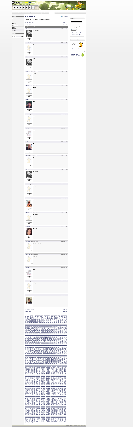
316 (50, 329)
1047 (29, 369)
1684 (62, 412)
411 (30, 335)
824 (58, 356)
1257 (34, 383)
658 (62, 347)
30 (66, 315)
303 (65, 328)
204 (36, 323)
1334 (26, 389)
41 (40, 316)
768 (30, 353)
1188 (62, 378)
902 (46, 360)
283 (26, 328)
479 (40, 338)
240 (65, 325)
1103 (49, 372)
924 (48, 361)
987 (48, 364)
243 (30, 326)
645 (36, 347)
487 (56, 338)
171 (54, 321)
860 (46, 358)
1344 (52, 389)
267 (36, 327)
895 (32, 360)
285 (30, 328)
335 (46, 330)
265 (32, 327)
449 (64, 336)
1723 (39, 415)
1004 (42, 366)
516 (30, 340)
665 (34, 348)
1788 (42, 420)
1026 (57, 367)
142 (38, 320)
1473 (54, 398)
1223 (29, 381)
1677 (44, 412)
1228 (42, 381)
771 (36, 353)
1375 (49, 391)
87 (62, 317)
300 (60, 328)
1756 (42, 418)
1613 (44, 408)
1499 (39, 400)
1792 (52, 420)
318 (54, 329)
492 (65, 338)
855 (36, 358)
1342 (47, 389)
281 (64, 327)
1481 (34, 399)
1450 (36, 397)
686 (34, 349)
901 (44, 360)
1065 (34, 370)
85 (59, 317)
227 (40, 325)
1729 (54, 415)
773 (40, 353)
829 (26, 357)
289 (38, 328)
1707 (39, 414)
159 (30, 321)
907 (56, 360)
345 (65, 330)
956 (28, 363)
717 (54, 350)
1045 (64, 368)
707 (34, 350)
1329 (54, 388)
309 (36, 329)
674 (52, 348)
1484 (42, 399)
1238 (26, 382)
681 (65, 348)
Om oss (78, 425)
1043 (59, 368)
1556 (62, 403)
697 (56, 349)
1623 (29, 409)
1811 (59, 421)
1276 (42, 384)
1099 (39, 372)
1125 (64, 373)
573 (60, 342)
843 (54, 357)
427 (62, 335)
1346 (57, 389)
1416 (31, 394)
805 (62, 355)
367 (26, 332)
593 (58, 343)
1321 (34, 388)
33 (28, 316)
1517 (44, 401)
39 (37, 316)
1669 (64, 411)
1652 (62, 410)
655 (56, 347)
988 (50, 364)
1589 (64, 405)
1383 (29, 392)
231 (48, 325)
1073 (54, 370)
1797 (64, 420)
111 (60, 318)
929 (58, 361)
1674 (36, 412)
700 (62, 349)
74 (44, 317)
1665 (54, 411)
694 (50, 349)
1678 (47, 412)
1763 (59, 418)
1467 (39, 398)
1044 (62, 368)
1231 (49, 381)
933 (65, 361)
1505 (54, 400)
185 (40, 322)
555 (65, 341)
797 (46, 355)
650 (46, 347)
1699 (59, 413)
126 (48, 319)
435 (36, 336)
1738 (36, 417)
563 (40, 342)
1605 (64, 407)
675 (54, 348)
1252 (62, 382)
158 (28, 321)
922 (44, 361)
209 (46, 323)
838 (44, 357)
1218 (57, 380)
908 (58, 360)
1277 (44, 384)
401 (52, 333)
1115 (39, 373)
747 (30, 352)
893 (28, 360)
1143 (29, 376)
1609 (34, 408)
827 (64, 356)
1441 (54, 396)
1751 (29, 418)
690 (42, 349)
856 (38, 358)
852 (30, 358)
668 (40, 348)
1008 (53, 366)
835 (38, 357)
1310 (47, 387)
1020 (42, 367)
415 (38, 335)
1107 (59, 372)
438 (42, 336)
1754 (36, 418)
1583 (49, 405)
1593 (34, 407)
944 (46, 362)
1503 (49, 400)
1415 (29, 394)
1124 (62, 373)
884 (52, 359)
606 (42, 345)
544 (44, 341)
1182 (47, 378)
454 (32, 337)
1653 (64, 410)
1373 (44, 391)
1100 (42, 372)
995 (64, 364)
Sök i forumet (65, 16)
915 (30, 361)
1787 (39, 420)
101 (41, 318)
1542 (26, 403)
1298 (57, 386)
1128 (31, 374)
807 (65, 355)
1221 (64, 380)
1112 (31, 373)
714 (48, 350)
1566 (47, 404)
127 (50, 319)
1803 (39, 421)
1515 (39, 401)
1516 (42, 401)
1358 (47, 390)
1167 (49, 377)
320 (58, 329)
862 (50, 358)
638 (64, 346)
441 (48, 336)
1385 (34, 392)
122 (40, 319)
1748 (62, 417)
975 (65, 363)
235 (56, 325)
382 (56, 332)
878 (40, 359)
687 (36, 349)
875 (34, 359)
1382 (26, 392)
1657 (34, 411)
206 (40, 323)
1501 (44, 400)
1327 (49, 388)
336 (48, 330)
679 (62, 348)
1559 (29, 404)
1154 (57, 376)
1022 (47, 367)
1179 (39, 378)
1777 (54, 419)
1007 (50, 366)
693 (48, 349)
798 (48, 355)
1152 (52, 376)
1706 (36, 414)
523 (44, 340)
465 (54, 337)
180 (30, 322)
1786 (36, 420)
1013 (65, 366)
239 (64, 325)
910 (62, 360)
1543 (29, 403)
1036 (42, 368)
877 (38, 359)
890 (64, 359)
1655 (29, 411)
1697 (54, 413)
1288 (31, 386)
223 (32, 325)
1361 (54, 390)
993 (60, 364)
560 (34, 342)
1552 (52, 403)
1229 (44, 381)
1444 (62, 396)
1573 (64, 404)
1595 (39, 407)
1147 (39, 376)
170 (52, 321)
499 (38, 339)
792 (36, 355)
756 (48, 352)
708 (36, 350)
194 (58, 322)
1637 (64, 409)
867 (60, 358)
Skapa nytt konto (75, 48)
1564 (42, 404)
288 (36, 328)
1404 (42, 393)
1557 (64, 403)
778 (50, 353)
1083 (39, 371)
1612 (42, 408)
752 (40, 352)
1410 (57, 393)
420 (48, 335)
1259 (39, 383)
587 (46, 343)
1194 (36, 379)
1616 (52, 408)
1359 (49, 390)
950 (58, 362)
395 (40, 333)
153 (60, 320)
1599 (49, 407)
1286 (26, 386)
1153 (54, 376)
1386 (36, 392)
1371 (39, 391)
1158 (26, 377)
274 (50, 327)
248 (40, 326)
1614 (47, 408)
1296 (52, 386)
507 (54, 339)
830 (28, 357)
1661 (44, 411)
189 (48, 322)
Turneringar (46, 19)
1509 (64, 400)
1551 (49, 403)
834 (36, 357)
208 (44, 323)
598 (26, 345)
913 (26, 361)
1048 (31, 369)
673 (50, 348)
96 (33, 318)
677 (58, 348)
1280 (52, 384)
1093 (64, 371)
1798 (26, 421)
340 (56, 330)
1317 (64, 387)
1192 (31, 379)
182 (34, 322)
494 (28, 339)
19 (51, 315)
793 (38, 355)
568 (50, 342)
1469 (44, 398)
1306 (36, 387)
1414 (26, 394)
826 (62, 356)
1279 (49, 384)
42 (41, 316)
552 (60, 341)
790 (32, 355)
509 (58, 339)
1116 (42, 373)
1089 (54, 371)
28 (64, 315)
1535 (49, 402)
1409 (54, 393)
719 (58, 350)
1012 (63, 366)
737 (52, 351)
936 (30, 362)
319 (56, 329)
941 (40, 362)
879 (42, 359)
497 (34, 339)
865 (56, 358)
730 (38, 351)
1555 (59, 403)
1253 (64, 382)
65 (31, 317)
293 (46, 328)
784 (62, 353)
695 (52, 349)
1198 (47, 379)
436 (38, 336)
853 (32, 358)
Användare (73, 20)
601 (32, 345)
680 (64, 348)
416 (40, 335)
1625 (34, 409)
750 (36, 352)
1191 (29, 379)
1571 (59, 404)
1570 (57, 404)
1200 (52, 379)
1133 (44, 374)
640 (26, 347)
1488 (52, 399)
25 (59, 315)
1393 (54, 392)
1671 (29, 412)
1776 (52, 419)
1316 (62, 387)
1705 (34, 414)
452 (28, 337)
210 (48, 323)
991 (56, 364)
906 (54, 360)
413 (34, 335)
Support (31, 19)
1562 (36, 404)
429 (65, 335)
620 (28, 346)
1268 (62, 383)
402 (54, 333)
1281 (54, 384)
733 (44, 351)
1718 (26, 415)
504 (48, 339)
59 (65, 316)
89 (65, 317)
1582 (47, 405)
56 (61, 316)
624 (36, 346)
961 (38, 363)
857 (40, 358)
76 (47, 317)
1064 (31, 370)
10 (38, 315)
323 (64, 329)
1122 (57, 373)
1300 (62, 386)
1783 (29, 420)
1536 (52, 402)
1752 (31, 418)
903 (48, 360)
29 (65, 315)
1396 (62, 392)
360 (54, 331)
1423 (49, 394)
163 (38, 321)
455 (34, 337)
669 (42, 348)
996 (65, 364)
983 (40, 364)
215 (58, 323)
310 (38, 329)
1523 (59, 401)
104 (47, 318)
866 (58, 358)
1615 (49, 408)
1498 (36, 400)
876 (36, 359)
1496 (31, 400)
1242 (36, 382)
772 (38, 353)
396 (42, 333)
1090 (57, 371)
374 (40, 332)
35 (31, 316)
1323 (39, 388)
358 (50, 331)
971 (58, 363)
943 (44, 362)
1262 (47, 383)
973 (62, 363)
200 (28, 323)
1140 (62, 374)
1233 (54, 381)
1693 (44, 413)
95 (31, 318)
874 (32, 359)
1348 (62, 389)
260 (64, 326)
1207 (29, 380)
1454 (47, 397)
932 (64, 361)
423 (54, 335)
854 (34, 358)
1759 (49, 418)
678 (60, 348)
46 (47, 316)
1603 (59, 407)
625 (38, 346)
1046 (26, 369)
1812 (62, 421)
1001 (35, 366)
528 (54, 340)
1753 (34, 418)
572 (58, 342)
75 (45, 317)
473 (28, 338)
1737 (34, 417)
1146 (36, 376)
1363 (59, 390)
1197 (44, 379)
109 (57, 318)
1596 (42, 407)
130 (56, 319)
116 (28, 319)
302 (64, 328)
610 (50, 345)
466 (56, 337)
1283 (59, 384)
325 (26, 330)
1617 (54, 408)
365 (64, 331)
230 (46, 325)
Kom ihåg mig (74, 27)
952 (62, 362)
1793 (54, 420)
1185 (54, 378)
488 (58, 338)
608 (46, 345)
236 (58, 325)
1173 (64, 377)
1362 (57, 390)
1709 (44, 414)
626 (40, 346)
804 (60, 355)
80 (52, 317)
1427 (59, 394)
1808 (52, 421)
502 (44, 339)
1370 (36, 391)
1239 (29, 382)
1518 (47, 401)
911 (64, 360)
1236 (62, 381)
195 (60, 322)
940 (38, 362)
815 (40, 356)
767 (28, 353)
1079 (29, 371)
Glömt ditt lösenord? (76, 32)
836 (40, 357)
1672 (31, 412)
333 (42, 330)
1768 (31, 419)
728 (34, 351)
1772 (42, 419)
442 (50, 336)
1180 (42, 378)
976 (26, 364)
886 (56, 359)
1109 (64, 372)
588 (48, 343)
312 (42, 329)
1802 (36, 421)
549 (54, 341)
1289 (34, 386)
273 (48, 327)
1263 (49, 383)
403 (56, 333)
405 (60, 333)
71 (40, 317)
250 (44, 326)
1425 (54, 394)
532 (62, 340)
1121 (54, 373)
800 (52, 355)
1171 (59, 377)
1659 (39, 411)
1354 (36, 390)
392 (34, 333)
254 (52, 326)
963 (42, 363)
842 (52, 357)
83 (57, 317)
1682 (57, 412)
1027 (59, 367)
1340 (42, 389)
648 (42, 347)
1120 (52, 373)
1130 (36, 374)
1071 (49, 370)
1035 (39, 368)
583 (38, 343)
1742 (47, 417)
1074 (57, 370)
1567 (49, 404)
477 (36, 338)
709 (38, 350)
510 (60, 339)
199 (26, 323)
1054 (47, 369)
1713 (54, 414)
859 (44, 358)
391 (32, 333)
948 (54, 362)
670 (44, 348)
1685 (64, 412)
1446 (26, 397)
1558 (26, 404)
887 (58, 359)
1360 (52, 390)
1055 (49, 369)
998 (28, 366)
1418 (36, 394)
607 (44, 345)
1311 (49, 387)
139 (32, 320)
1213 (44, 380)
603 (36, 345)
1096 (31, 372)
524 (46, 340)
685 (32, 349)
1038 (47, 368)
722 (64, 350)
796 (44, 355)
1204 (62, 379)
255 (54, 326)
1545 (34, 403)
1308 (42, 387)
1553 (54, 403)
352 (38, 331)
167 (46, 321)
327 (30, 330)
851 (28, 358)
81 (54, 317)
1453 (44, 397)
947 (52, 362)
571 (56, 342)
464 (52, 337)
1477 (64, 398)
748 (32, 352)
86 (61, 317)
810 (30, 356)
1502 (47, 400)
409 (26, 335)
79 (51, 317)
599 (28, 345)
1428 (62, 394)
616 (62, 345)
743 (64, 351)
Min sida (58, 12)
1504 (52, 400)
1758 (47, 418)
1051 (39, 369)
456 (36, 337)
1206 (26, 380)
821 (52, 356)
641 (28, 347)
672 (48, 348)
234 (54, 325)
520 (38, 340)
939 (36, 362)
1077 (64, 370)
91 (25, 318)
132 (60, 319)
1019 (39, 367)
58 (64, 316)
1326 (47, 388)
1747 (59, 417)
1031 (29, 368)
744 (65, 351)
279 (60, 327)
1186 (57, 378)
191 (52, 322)
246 (36, 326)
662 (28, 348)
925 (50, 361)
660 (65, 347)
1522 (57, 401)
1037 (44, 368)
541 (38, 341)
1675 (39, 412)
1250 (57, 382)
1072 (52, 370)
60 (66, 316)
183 (36, 322)
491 (64, 338)
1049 (34, 369)
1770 (36, 419)
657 (60, 347)
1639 (29, 410)
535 (26, 341)
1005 (45, 366)
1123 (59, 373)
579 (30, 343)
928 (56, 361)
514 (26, 340)
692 (46, 349)
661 (26, 348)
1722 (36, 415)
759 (54, 352)
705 (30, 350)
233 (52, 325)
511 (62, 339)
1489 (54, 399)
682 (26, 349)
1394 (57, 392)
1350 (26, 390)
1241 (34, 382)
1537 (54, 402)
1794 (57, 420)
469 (62, 337)
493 (26, 339)
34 (30, 316)
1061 (64, 369)
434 (34, 336)
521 (40, 340)
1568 (52, 404)
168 (48, 321)
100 (39, 318)
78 (49, 317)
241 (26, 326)
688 (38, 349)
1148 (42, 376)
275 (52, 327)
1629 (44, 409)
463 (50, 337)
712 (44, 350)
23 (56, 315)
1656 (31, 411)
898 (38, 360)
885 (54, 359)
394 (38, 333)
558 (30, 342)
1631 (49, 409)
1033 (34, 368)
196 (62, 322)
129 (54, 319)
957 (30, 363)
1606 (26, 408)
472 (26, 338)
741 (60, 351)
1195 (39, 379)
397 (44, 333)
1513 (34, 401)
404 (58, 333)
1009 (55, 366)
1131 (39, 374)
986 (46, 364)
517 (32, 340)
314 (46, 329)
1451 (39, 397)
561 (36, 342)
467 (58, 337)
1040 (52, 368)
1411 (59, 393)
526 (50, 340)
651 (48, 347)
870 (65, 358)
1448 (31, 397)
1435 (39, 396)
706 (32, 350)
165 (42, 321)
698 (58, 349)
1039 (49, 368)
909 (60, 360)
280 (62, 327)
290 (40, 328)
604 (38, 345)
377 (46, 332)
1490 (57, 399)
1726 (47, 415)
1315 (59, 387)
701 (64, 349)
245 (34, 326)
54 (58, 316)
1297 (54, 386)
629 (46, 346)
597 (65, 343)
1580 (42, 405)
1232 (52, 381)
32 (27, 316)
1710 (47, 414)
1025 (54, 367)
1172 (62, 377)
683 (28, 349)
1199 (49, 379)
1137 (54, 374)
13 (42, 315)
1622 (26, 409)
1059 (59, 369)
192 (54, 322)
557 (28, 342)
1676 (42, 412)
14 (44, 315)
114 (66, 318)
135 (65, 319)
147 (48, 320)
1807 (49, 421)
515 (28, 340)
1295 (49, 386)
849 (65, 357)
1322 (36, 388)
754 (44, 352)
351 (36, 331)
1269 (64, 383)
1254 (26, 383)
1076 (62, 370)
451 (26, 337)
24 (58, 315)
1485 (44, 399)
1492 (62, 399)
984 (42, 364)
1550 (47, 403)
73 (42, 317)
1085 (44, 371)
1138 (57, 374)
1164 (42, 377)
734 (46, 351)
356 (46, 331)
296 (52, 328)
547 (50, 341)
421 (50, 335)
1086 (47, 371)
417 (42, 335)
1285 (64, 384)
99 (37, 318)
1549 (44, 403)
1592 (31, 407)
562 (38, 342)
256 (56, 326)
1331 (59, 388)
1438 (47, 396)
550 (56, 341)
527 (52, 340)
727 (32, 351)
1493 (64, 399)
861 (48, 358)
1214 (47, 380)
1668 (62, 411)
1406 (47, 393)
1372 (42, 391)
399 (48, 333)
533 (64, 340)
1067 (39, 370)
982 (38, 364)
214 (56, 323)
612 (54, 345)
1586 (57, 405)
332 (40, 330)
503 (46, 339)
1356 (42, 390)
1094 (26, 372)
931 (62, 361)
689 (40, 349)
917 (34, 361)
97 (34, 318)
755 (46, 352)
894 (30, 360)
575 (64, 342)
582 (36, 343)
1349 (64, 389)
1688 (31, 413)
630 (48, 346)
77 (48, 317)
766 (26, 353)
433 (32, 336)
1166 (47, 377)
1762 (57, 418)
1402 (36, 393)
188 (46, 322)
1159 (29, 377)
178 (26, 322)
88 (64, 317)
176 (64, 321)
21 (54, 315)
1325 (44, 388)
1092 (62, 371)
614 (58, 345)
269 (40, 327)
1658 (36, 411)
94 (30, 318)
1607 (29, 408)
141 (36, 320)
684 (30, 349)
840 (48, 357)
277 (56, 327)
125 (46, 319)
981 (36, 364)
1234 (57, 381)
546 (48, 341)
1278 (47, 384)
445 (56, 336)
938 (34, 362)
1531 (39, 402)
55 (59, 316)
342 (60, 330)
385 (62, 332)
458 (40, 337)
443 (52, 336)
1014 (26, 367)
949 (56, 362)
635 (58, 346)
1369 (34, 391)
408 (65, 333)
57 (62, 316)
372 (36, 332)
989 (52, 364)
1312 (52, 387)
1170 (57, 377)
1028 (62, 367)
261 (65, 326)
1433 (34, 396)
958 (32, 363)
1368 (31, 391)
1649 (54, 410)
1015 (29, 367)
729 (36, 351)
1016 (31, 367)
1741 (44, 417)
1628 (42, 409)
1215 (49, 380)
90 (66, 317)
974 (64, 363)
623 (34, 346)
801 (54, 355)
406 (62, 333)
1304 (31, 387)
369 (30, 332)
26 (61, 315)
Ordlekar (36, 19)
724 (26, 351)
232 (50, 325)
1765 (64, 418)
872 (28, 359)
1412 (62, 393)
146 (46, 320)
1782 (26, 420)
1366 (26, 391)
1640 (31, 410)
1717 (64, 414)
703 (26, 350)
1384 (31, 392)
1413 (64, 393)
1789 (44, 420)
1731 (59, 415)
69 (37, 317)
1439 (49, 396)
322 (62, 329)
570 (54, 342)
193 (56, 322)
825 (60, 356)
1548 (42, 403)
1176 (31, 378)
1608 (31, 408)
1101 (44, 372)
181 (32, 322)
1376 (52, 391)
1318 (26, 388)
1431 (29, 396)
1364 (62, 390)
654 (54, 347)
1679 (49, 412)
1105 (54, 372)
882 (48, 359)
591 (54, 343)
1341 (44, 389)
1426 (57, 394)
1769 (34, 419)
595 (62, 343)
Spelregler (20, 12)
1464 (31, 398)
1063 (29, 370)
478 (38, 338)
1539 (59, 402)
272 (46, 327)
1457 (54, 397)
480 (42, 338)
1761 (54, 418)
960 (36, 363)
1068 (42, 370)
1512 (31, 401)
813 (36, 356)
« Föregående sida (29, 22)
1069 (44, 370)
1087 (49, 371)
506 (52, 339)
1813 (64, 421)
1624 (31, 409)
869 (64, 358)
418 (44, 335)
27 (62, 315)
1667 (59, 411)
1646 (47, 410)
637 (62, 346)
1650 (57, 410)
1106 (57, 372)
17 (48, 315)
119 (34, 319)
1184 (52, 378)
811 (32, 356)
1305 (34, 387)
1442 (57, 396)
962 (40, 363)
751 (38, 352)
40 (38, 316)
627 (42, 346)
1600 (52, 407)
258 (60, 326)
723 (65, 350)
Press (75, 425)
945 (48, 362)
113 (64, 318)
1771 (39, 419)
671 (46, 348)
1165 (44, 377)
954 (65, 362)
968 (52, 363)
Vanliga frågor (28, 12)
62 (27, 317)
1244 (42, 382)
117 (30, 319)
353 (40, 331)
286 (32, 328)
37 (34, 316)
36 (33, 316)
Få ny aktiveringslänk (76, 34)
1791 (49, 420)
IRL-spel (41, 19)
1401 (34, 393)
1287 (29, 386)
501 (42, 339)
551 (58, 341)
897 (36, 360)
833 (34, 357)
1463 (29, 398)
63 (28, 317)
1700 (62, 413)
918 (36, 361)
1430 (26, 396)
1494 (26, 400)
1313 (54, 387)
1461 (64, 397)
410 (28, 335)
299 (58, 328)
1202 (57, 379)
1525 (64, 401)
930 (60, 361)
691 (44, 349)
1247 (49, 382)
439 (44, 336)
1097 (34, 372)
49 (51, 316)
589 (50, 343)
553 (62, 341)
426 (60, 335)
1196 (42, 379)
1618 (57, 408)
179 (28, 322)
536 (28, 341)
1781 (64, 419)
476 (34, 338)
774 (42, 353)
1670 (26, 412)
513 (65, 339)
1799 (29, 421)
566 (46, 342)
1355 (39, 390)
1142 (26, 376)
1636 (62, 409)
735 (48, 351)
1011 (60, 366)
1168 (52, 377)
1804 (42, 421)
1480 (31, 399)
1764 (62, 418)
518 (34, 340)
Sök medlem (38, 12)
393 (36, 333)
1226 (36, 381)
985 (44, 364)
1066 (36, 370)
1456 (52, 397)
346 (26, 331)
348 (30, 331)
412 (32, 335)
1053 (44, 369)
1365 (64, 390)
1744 (52, 417)
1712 (52, 414)
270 (42, 327)
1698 (57, 413)
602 (34, 345)
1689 (34, 413)
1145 (34, 376)
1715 (59, 414)
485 (52, 338)
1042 (57, 368)
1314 (57, 387)
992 (58, 364)
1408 (52, 393)
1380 (62, 391)
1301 (64, 386)
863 (52, 358)
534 (65, 340)
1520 (52, 401)
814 (38, 356)
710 (40, 350)
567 (48, 342)
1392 (52, 392)
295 (50, 328)
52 (55, 316)
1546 (36, 403)
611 (52, 345)
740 (58, 351)
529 (56, 340)
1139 (59, 374)
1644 (42, 410)
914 (28, 361)
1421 (44, 394)
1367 (29, 391)
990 (54, 364)
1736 (31, 417)
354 (42, 331)
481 (44, 338)
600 (30, 345)
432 (30, 336)
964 (44, 363)
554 (64, 341)
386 (64, 332)
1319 (29, 388)
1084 (42, 371)
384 (60, 332)
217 (62, 323)
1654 (26, 411)
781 (56, 353)
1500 (42, 400)
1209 (34, 380)
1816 (31, 422)
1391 (49, 392)
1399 (29, 393)
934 (26, 362)
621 (30, 346)
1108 (62, 372)
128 (52, 319)
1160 (31, 377)
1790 (47, 420)
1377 (54, 391)
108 (55, 318)
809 (28, 356)
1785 (34, 420)
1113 (34, 373)
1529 (34, 402)
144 (42, 320)
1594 (36, 407)
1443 (59, 396)
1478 (26, 399)
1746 (57, 417)
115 (26, 319)
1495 (29, 400)
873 (30, 359)
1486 (47, 399)
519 (36, 340)
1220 (62, 380)
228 (42, 325)
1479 (29, 399)
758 (52, 352)
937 (32, 362)
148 (50, 320)
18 (49, 315)
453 (30, 337)
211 (50, 323)
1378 (57, 391)
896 (34, 360)
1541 (64, 402)
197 (64, 322)
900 (42, 360)
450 (65, 336)
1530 (36, 402)
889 (62, 359)
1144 (31, 376)
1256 (31, 383)
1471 (49, 398)
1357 (44, 390)
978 (30, 364)
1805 (44, 421)
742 (62, 351)
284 (28, 328)
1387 (39, 392)
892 (26, 360)
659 (64, 347)
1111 (29, 373)
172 (56, 321)
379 (50, 332)
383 (58, 332)
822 (54, 356)
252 (48, 326)
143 (40, 320)
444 (54, 336)
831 (30, 357)
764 (64, 352)
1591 (29, 407)
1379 (59, 391)
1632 (52, 409)
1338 (36, 389)
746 (28, 352)
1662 (47, 411)
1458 (57, 397)
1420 (42, 394)
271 (44, 327)
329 (34, 330)
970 (56, 363)
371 (34, 332)
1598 (47, 407)
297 (54, 328)
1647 (49, 410)
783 (60, 353)
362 (58, 331)
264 (30, 327)
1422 (47, 394)
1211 (39, 380)
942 (42, 362)
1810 (57, 421)
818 (46, 356)
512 (64, 339)
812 (34, 356)
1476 (62, 398)
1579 (39, 405)
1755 (39, 418)
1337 (34, 389)
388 (26, 333)
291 (42, 328)
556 (26, 342)
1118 (47, 373)
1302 (26, 387)
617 (64, 345)
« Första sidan (28, 24)
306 (30, 329)
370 (32, 332)
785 (64, 353)
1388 (42, 392)
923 (46, 361)
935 (28, 362)
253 (50, 326)
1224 (31, 381)
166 (44, 321)
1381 (64, 391)
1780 (62, 419)
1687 (29, 413)
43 (42, 316)
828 (65, 356)
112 (62, 318)
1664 (52, 411)
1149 (44, 376)
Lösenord (73, 23)
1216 (52, 380)
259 (62, 326)
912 (65, 360)
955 (26, 363)
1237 (64, 381)
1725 (44, 415)
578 (28, 343)
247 (38, 326)
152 (58, 320)
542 (40, 341)
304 (26, 329)
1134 (47, 374)
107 (53, 318)
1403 (39, 393)
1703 (29, 414)
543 (42, 341)
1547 (39, 403)
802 (56, 355)
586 (44, 343)
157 (26, 321)
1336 (31, 389)
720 (60, 350)
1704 (31, 414)
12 (41, 315)
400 (50, 333)
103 (45, 318)
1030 (26, 368)
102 (43, 318)
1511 (29, 401)
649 (44, 347)
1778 (57, 419)
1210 (36, 380)
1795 (59, 420)
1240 (31, 382)
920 (40, 361)
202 (32, 323)
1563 (39, 404)
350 (34, 331)
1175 (29, 378)
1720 (31, 415)
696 (54, 349)
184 (38, 322)
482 (46, 338)
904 (50, 360)
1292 (42, 386)
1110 (26, 373)
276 (54, 327)
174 (60, 321)
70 (38, 317)
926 (52, 361)
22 (55, 315)
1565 (44, 404)
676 (56, 348)
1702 (26, 414)
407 (64, 333)
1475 (59, 398)
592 (56, 343)
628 (44, 346)
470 (64, 337)
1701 (64, 413)
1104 (52, 372)
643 (32, 347)
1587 (59, 405)
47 (48, 316)
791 (34, 355)
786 (65, 353)
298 (56, 328)
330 (36, 330)
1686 (26, 413)
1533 (44, 402)
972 (60, 363)
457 (38, 337)
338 (52, 330)
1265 (54, 383)
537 (30, 341)
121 (38, 319)
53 (57, 316)
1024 (52, 367)
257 (58, 326)
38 (35, 316)
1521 (54, 401)
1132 (42, 374)
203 (34, 323)
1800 (31, 421)
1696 (52, 413)
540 (36, 341)
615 (60, 345)
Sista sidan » (65, 24)
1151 (49, 376)
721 (62, 350)
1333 (64, 388)
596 (64, 343)
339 (54, 330)
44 (44, 316)
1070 (47, 370)
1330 (57, 388)
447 (60, 336)
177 (65, 321)
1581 (44, 405)
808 (26, 356)
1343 (49, 389)
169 (50, 321)
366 (65, 331)
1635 (59, 409)
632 (52, 346)
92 (27, 318)
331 (38, 330)
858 (42, 358)
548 (52, 341)
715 (50, 350)
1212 (42, 380)
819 (48, 356)
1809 (54, 421)
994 (62, 364)
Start (14, 12)
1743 (49, 417)
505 (50, 339)
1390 (47, 392)
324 (65, 329)
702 (65, 349)
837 (42, 357)
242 (28, 326)
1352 (31, 390)
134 (64, 319)
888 (60, 359)
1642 (36, 410)
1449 (34, 397)
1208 (31, 380)
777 (48, 353)
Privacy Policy (69, 425)
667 (38, 348)
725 (28, 351)
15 (45, 315)
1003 (40, 366)
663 (30, 348)
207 (42, 323)
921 (42, 361)
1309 (44, 387)
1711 (49, 414)
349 (32, 331)
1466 (36, 398)
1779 (59, 419)
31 (25, 316)
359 (52, 331)
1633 (54, 409)
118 (32, 319)
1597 (44, 407)
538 (32, 341)
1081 (34, 371)
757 (50, 352)
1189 (64, 378)
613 (56, 345)
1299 (59, 386)
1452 (42, 397)
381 (54, 332)
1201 (54, 379)
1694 (47, 413)
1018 (36, 367)
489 (60, 338)
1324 (42, 388)
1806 (47, 421)
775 (44, 353)
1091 (59, 371)
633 (54, 346)
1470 (47, 398)
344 (64, 330)
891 (65, 359)
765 (65, 352)
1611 (39, 408)
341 (58, 330)
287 (34, 328)
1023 (49, 367)
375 (42, 332)
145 (44, 320)
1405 (44, 393)
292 (44, 328)
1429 (64, 394)
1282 (57, 384)
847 (62, 357)
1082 (36, 371)
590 (52, 343)
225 (36, 325)
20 (52, 315)
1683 (59, 412)
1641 (34, 410)
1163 (39, 377)
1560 (31, 404)
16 (47, 315)
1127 (29, 374)
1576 (31, 405)
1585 (54, 405)
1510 (26, 401)
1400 (31, 393)
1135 (49, 374)
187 (44, 322)
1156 (62, 376)
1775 (49, 419)
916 (32, 361)
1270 (26, 384)
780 (54, 353)
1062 (26, 370)
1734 (26, 417)
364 (62, 331)
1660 (42, 411)
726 (30, 351)
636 (60, 346)
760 (56, 352)
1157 (64, 376)
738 (54, 351)
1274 (36, 384)
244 (32, 326)
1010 (58, 366)
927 (54, 361)
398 (46, 333)
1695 (49, 413)
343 (62, 330)
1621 (64, 408)
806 (64, 355)
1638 (26, 410)
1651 (59, 410)
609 (48, 345)
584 (40, 343)
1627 (39, 409)
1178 (36, 378)
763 (62, 352)
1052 (42, 369)
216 (60, 323)
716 (52, 350)
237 (60, 325)
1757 (44, 418)
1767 (29, 419)
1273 (34, 384)
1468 (42, 398)
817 (44, 356)
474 (30, 338)
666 (36, 348)
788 (28, 355)
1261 (44, 383)
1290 (36, 386)
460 (44, 337)
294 (48, 328)
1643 (39, 410)
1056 (52, 369)
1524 (62, 401)
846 (60, 357)
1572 (62, 404)
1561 (34, 404)
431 (28, 336)
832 (32, 357)
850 (26, 358)
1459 (59, 397)
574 (62, 342)
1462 (26, 398)
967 (50, 363)
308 (34, 329)
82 (55, 317)
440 (46, 336)
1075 (59, 370)
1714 (57, 414)
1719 (29, 415)
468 (60, 337)
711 (42, 350)
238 (62, 325)
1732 (62, 415)
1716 (62, 414)
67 (34, 317)
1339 (39, 389)
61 (25, 317)
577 (26, 343)
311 (40, 329)
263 (28, 327)
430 (26, 336)
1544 (31, 403)
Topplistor (45, 12)
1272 (31, 384)
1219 (59, 380)
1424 (52, 394)
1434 (36, 396)
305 (28, 329)
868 (62, 358)
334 (44, 330)
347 (28, 331)
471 (65, 337)
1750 (26, 418)
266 (34, 327)
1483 (39, 399)
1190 (26, 379)
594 (60, 343)
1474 (57, 398)
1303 (29, 387)
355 (44, 331)
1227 (39, 381)
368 (28, 332)
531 (60, 340)
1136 (52, 374)
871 (26, 359)
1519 (49, 401)
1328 (52, 388)
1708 (42, 414)
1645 (44, 410)
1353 (34, 390)
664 (32, 348)
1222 (26, 381)
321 (60, 329)
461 (46, 337)
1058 (57, 369)
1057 (54, 369)
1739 (39, 417)
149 (52, 320)
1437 (44, 396)
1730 (57, 415)
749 (34, 352)
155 (64, 320)
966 (48, 363)
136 (26, 320)
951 (60, 362)
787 (26, 355)
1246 (47, 382)
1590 (26, 407)
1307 (39, 387)
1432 (31, 396)
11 (39, 315)
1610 (36, 408)
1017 (34, 367)
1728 (52, 415)
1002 (37, 366)
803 (58, 355)
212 (52, 323)
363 (60, 331)
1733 (64, 415)
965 (46, 363)
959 (34, 363)
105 (49, 318)
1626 (36, 409)
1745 (54, 417)
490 (62, 338)
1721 (34, 415)
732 (42, 351)
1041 (54, 368)
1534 (47, 402)
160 (32, 321)
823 (56, 356)
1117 (44, 373)
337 (50, 330)
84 (58, 317)
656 (58, 347)
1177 (34, 378)
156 (65, 320)
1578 (36, 405)
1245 (44, 382)
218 (64, 323)
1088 (52, 371)
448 (62, 336)
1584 (52, 405)
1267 (59, 383)
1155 (59, 376)
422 (52, 335)
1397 (64, 392)
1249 (54, 382)
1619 (59, 408)
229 (44, 325)
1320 (31, 388)
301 (62, 328)
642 (30, 347)
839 (46, 357)
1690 (36, 413)
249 (42, 326)
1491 (59, 399)
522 (42, 340)
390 (30, 333)
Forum (52, 12)
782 (58, 353)
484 (50, 338)
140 (34, 320)
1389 (44, 392)
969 (54, 363)
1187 (59, 378)
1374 (47, 391)
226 (38, 325)
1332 (62, 388)
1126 (26, 374)
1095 (29, 372)
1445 (64, 396)
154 (62, 320)
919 (38, 361)
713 (46, 350)
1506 (57, 400)
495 (30, 339)
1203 (59, 379)
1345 (54, 389)
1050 (36, 369)
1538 (57, 402)
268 (38, 327)
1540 (62, 402)
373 (38, 332)
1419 (39, 394)
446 (58, 336)
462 (48, 337)
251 (46, 326)
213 (54, 323)
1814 (26, 422)
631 (50, 346)
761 (58, 352)
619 (26, 346)
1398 (26, 393)
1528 (31, 402)
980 (34, 364)
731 (40, 351)
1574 (26, 405)
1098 (36, 372)
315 (48, 329)
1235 (59, 381)
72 (41, 317)
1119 (49, 373)
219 (65, 323)
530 (58, 340)
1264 (52, 383)
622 (32, 346)
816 (42, 356)
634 (56, 346)
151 (56, 320)
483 (48, 338)
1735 (29, 417)
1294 (47, 386)
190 (50, 322)
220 (26, 325)
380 (52, 332)
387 (65, 332)
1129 (34, 374)
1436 (42, 396)
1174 (26, 378)
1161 (34, 377)
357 (48, 331)
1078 (26, 371)
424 (56, 335)
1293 (44, 386)
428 (64, 335)
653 (52, 347)
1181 (44, 378)
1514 (36, 401)
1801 (34, 421)
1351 (29, 390)
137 (28, 320)
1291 (39, 386)
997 (26, 366)
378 (48, 332)
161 (34, 321)
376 (44, 332)
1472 (52, 398)
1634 (57, 409)
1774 (47, 419)
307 (32, 329)
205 (38, 323)
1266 (57, 383)
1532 (42, 402)
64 (30, 317)
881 (46, 359)
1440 (52, 396)
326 (28, 330)
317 (52, 329)
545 (46, 341)
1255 (29, 383)
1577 (34, 405)
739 (56, 351)
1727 (49, 415)
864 (54, 358)
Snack (27, 19)
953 (64, 362)
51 (54, 316)
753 (42, 352)
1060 (62, 369)
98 (35, 318)
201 (30, 323)
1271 (29, 384)
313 (44, 329)
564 (42, 342)
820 (50, 356)
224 (34, 325)
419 (46, 335)
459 (42, 337)
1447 (29, 397)
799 (50, 355)
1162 (36, 377)
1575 (29, 405)
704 (28, 350)
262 (26, 327)
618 (65, 345)
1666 (57, 411)
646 (38, 347)
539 (34, 341)
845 (58, 357)
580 (32, 343)
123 (42, 319)
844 (56, 357)
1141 (64, 374)
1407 (49, 393)
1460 (62, 397)
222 (30, 325)
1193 (34, 379)
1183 (49, 378)
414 (36, 335)
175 (62, 321)
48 (49, 316)
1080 (31, 371)
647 (40, 347)
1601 (54, 407)
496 (32, 339)
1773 (44, 419)
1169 (54, 377)
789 (30, 355)
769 (32, 353)
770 (34, 353)
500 (40, 339)
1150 (47, 376)
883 (50, 359)
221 (28, 325)
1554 (57, 403)
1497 (34, 400)
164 (40, 321)
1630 (47, 409)
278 (58, 327)
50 (52, 316)
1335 (29, 389)
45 (45, 316)
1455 (49, 397)
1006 (48, 366)
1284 (62, 384)
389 (28, 333)
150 (54, 320)
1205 (64, 379)
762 (60, 352)
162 (36, 321)
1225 (34, 381)
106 (51, 318)
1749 (64, 417)
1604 (62, 407)
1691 (39, 413)
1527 (29, 402)
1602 (57, 407)
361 (56, 331)
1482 (36, 399)
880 (44, 359)
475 (32, 338)
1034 (36, 368)
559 (32, 342)
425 (58, 335)
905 (52, 360)
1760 (52, 418)
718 (56, 350)
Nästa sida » (65, 22)
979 (32, 364)
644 (34, 347)
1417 (34, 394)
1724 (42, 415)
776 (46, 353)
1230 (47, 381)
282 (65, 327)
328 (32, 330)
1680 (52, 412)
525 (48, 340)
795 (42, 355)
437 (40, 336)
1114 (36, 373)
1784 (31, 420)
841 (50, 357)
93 (28, 318)
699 (60, 349)
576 (65, 342)
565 (44, 342)
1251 (59, 382)
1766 (26, 419)
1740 (42, 417)
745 (26, 352)
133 (62, 319)
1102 (47, 372)
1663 (49, 411)
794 (40, 355)
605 (40, 345)
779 (52, 353)
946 (50, 362)
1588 (62, 405)
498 (36, 339)
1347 (59, 389)
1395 (59, 392)
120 (36, 319)
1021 (44, 367)
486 (54, 338)
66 (33, 317)
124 (44, 319)
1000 (32, 366)
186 (42, 322)
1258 (36, 383)
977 (28, 364)
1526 (26, 402)
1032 (31, 368)
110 (58, 318)
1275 (39, 384)
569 (52, 342)
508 (56, 339)
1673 (34, 412)
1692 (42, 413)
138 (30, 320)
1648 (52, 410)
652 (50, 347)
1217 (54, 380)
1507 (59, 400)
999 (30, 366)
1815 (29, 422)
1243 (39, 382)
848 (64, 357)
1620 (62, 408)
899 (40, 360)
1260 (42, 383)
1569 (54, 404)
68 (35, 317)
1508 (62, 400)
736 (50, 351)
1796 (62, 420)
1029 (64, 367)
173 (58, 321)
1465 (34, 398)
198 (65, 322)
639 (65, 346)
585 (42, 343)
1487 (49, 399)
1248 (52, 382)
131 (58, 319)
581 (34, 343)
